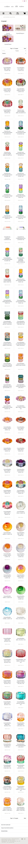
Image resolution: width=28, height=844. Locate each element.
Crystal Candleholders (8, 34)
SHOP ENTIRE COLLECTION (9, 17)
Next (25, 48)
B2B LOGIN (17, 13)
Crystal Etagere (20, 33)
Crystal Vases (7, 44)
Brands (4, 53)
